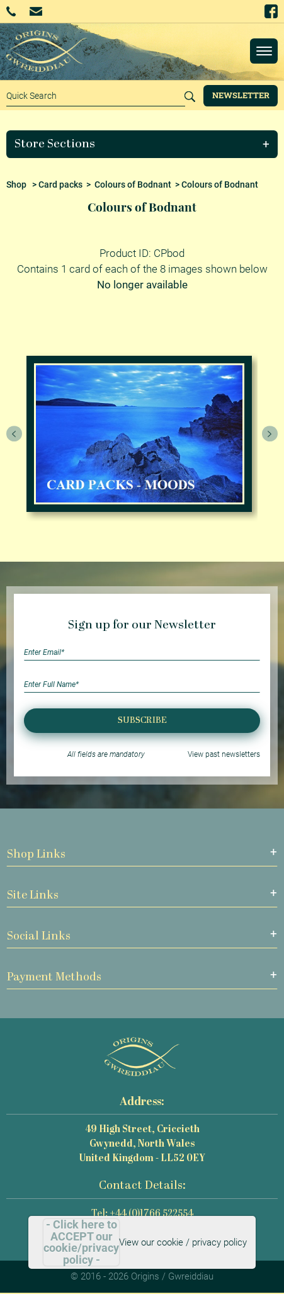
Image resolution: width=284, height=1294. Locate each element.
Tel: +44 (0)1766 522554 (142, 1214)
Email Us (36, 11)
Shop (16, 184)
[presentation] (14, 434)
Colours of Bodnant (132, 184)
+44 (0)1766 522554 (11, 11)
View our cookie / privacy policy (183, 1242)
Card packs (60, 184)
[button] (142, 144)
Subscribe (142, 720)
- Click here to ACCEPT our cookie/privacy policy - (81, 1242)
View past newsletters (224, 754)
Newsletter (241, 95)
